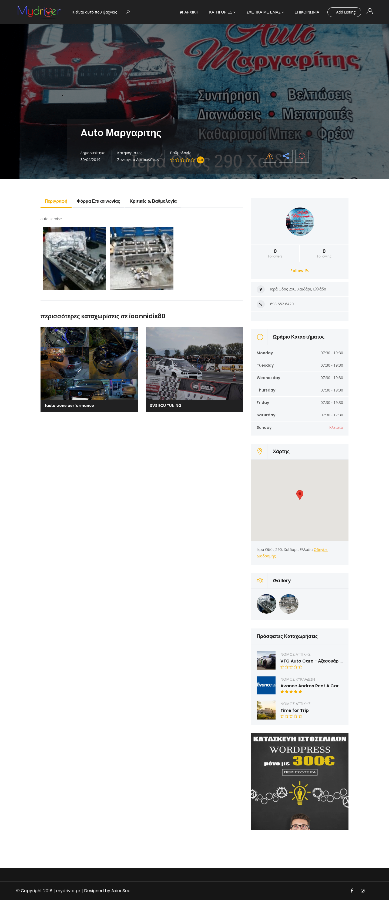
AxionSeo (120, 891)
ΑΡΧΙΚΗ (189, 12)
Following (324, 253)
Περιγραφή (56, 201)
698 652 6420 (282, 303)
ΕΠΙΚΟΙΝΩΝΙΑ (307, 12)
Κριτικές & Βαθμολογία (153, 201)
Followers (275, 253)
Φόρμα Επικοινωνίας (98, 201)
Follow (299, 270)
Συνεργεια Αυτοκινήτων (138, 159)
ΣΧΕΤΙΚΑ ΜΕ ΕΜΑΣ (263, 12)
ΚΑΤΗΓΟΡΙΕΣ (220, 12)
